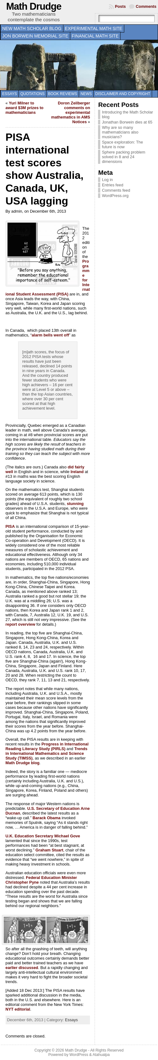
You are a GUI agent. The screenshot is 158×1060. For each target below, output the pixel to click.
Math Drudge (34, 6)
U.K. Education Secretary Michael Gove (43, 836)
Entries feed (112, 185)
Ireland (77, 471)
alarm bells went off (50, 335)
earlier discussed (22, 967)
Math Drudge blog (23, 762)
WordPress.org (115, 195)
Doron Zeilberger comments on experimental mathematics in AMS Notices (70, 112)
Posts (120, 6)
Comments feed (116, 190)
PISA (10, 526)
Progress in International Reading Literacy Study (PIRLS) (47, 746)
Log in (107, 179)
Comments (146, 6)
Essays (9, 94)
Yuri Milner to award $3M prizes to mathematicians (25, 108)
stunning (75, 503)
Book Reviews (62, 94)
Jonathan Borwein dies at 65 (127, 122)
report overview (20, 624)
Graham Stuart (49, 850)
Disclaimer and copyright (122, 94)
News (86, 94)
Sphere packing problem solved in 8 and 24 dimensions (123, 157)
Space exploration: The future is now (122, 144)
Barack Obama (46, 817)
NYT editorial (18, 1009)
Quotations (32, 94)
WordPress (78, 1054)
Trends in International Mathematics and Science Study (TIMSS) (46, 753)
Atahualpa (101, 1054)
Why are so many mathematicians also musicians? (120, 132)
